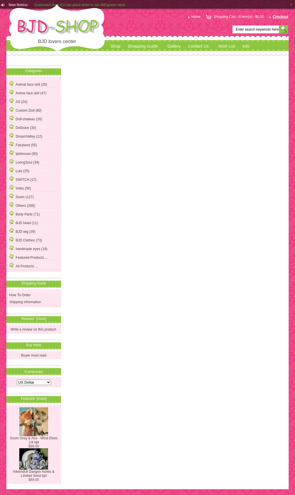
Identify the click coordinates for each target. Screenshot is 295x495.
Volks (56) (20, 187)
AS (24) (18, 101)
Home (194, 17)
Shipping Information (25, 302)
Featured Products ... (28, 257)
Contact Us (198, 46)
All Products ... (23, 265)
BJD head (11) (23, 222)
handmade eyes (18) (28, 248)
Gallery (174, 46)
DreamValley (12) (25, 135)
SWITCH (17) (22, 179)
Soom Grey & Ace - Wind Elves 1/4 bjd (34, 438)
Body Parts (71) (24, 213)
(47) (27, 93)
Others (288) (22, 205)
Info (245, 46)
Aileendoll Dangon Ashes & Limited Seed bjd (34, 472)
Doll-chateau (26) (25, 118)
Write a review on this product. (33, 329)
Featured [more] (34, 399)
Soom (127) (21, 196)
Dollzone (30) (22, 127)
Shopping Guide (143, 46)
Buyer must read (33, 355)
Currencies (33, 371)
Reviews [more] (33, 319)
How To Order (20, 295)
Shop (115, 46)
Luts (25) (19, 170)
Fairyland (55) (23, 144)
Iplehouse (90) (23, 153)
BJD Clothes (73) (25, 239)
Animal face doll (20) (28, 84)
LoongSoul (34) (24, 161)
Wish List (226, 46)
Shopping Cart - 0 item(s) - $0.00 (234, 17)
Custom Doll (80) (25, 109)
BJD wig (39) (22, 231)
